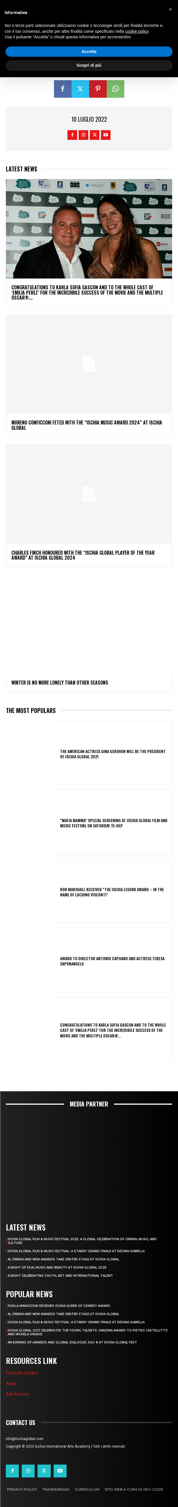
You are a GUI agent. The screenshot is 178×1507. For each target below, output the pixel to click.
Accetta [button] (89, 51)
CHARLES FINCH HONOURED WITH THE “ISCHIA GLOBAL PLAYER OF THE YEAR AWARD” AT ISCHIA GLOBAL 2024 (83, 555)
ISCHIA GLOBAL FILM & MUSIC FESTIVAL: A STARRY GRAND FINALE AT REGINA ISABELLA (76, 1251)
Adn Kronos (17, 1394)
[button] (170, 9)
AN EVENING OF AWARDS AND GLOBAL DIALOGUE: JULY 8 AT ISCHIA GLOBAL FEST (72, 1342)
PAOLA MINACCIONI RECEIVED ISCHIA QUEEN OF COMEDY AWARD (59, 1306)
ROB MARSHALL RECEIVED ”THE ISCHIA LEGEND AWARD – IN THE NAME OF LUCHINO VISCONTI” (112, 892)
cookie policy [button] (136, 31)
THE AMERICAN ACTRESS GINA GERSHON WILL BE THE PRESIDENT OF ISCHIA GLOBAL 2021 (113, 753)
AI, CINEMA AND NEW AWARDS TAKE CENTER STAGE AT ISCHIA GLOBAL (63, 1259)
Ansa (11, 1383)
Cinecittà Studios (22, 1373)
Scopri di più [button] (89, 65)
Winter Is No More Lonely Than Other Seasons (59, 682)
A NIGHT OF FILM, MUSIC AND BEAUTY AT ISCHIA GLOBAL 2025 (57, 1267)
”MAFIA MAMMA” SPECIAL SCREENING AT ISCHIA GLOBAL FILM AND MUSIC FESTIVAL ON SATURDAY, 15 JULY (113, 823)
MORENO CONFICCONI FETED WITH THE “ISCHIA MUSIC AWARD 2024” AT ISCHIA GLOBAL (86, 425)
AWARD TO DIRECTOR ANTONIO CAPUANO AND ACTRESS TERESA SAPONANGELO (112, 961)
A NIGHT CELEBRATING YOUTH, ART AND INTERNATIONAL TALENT (60, 1276)
